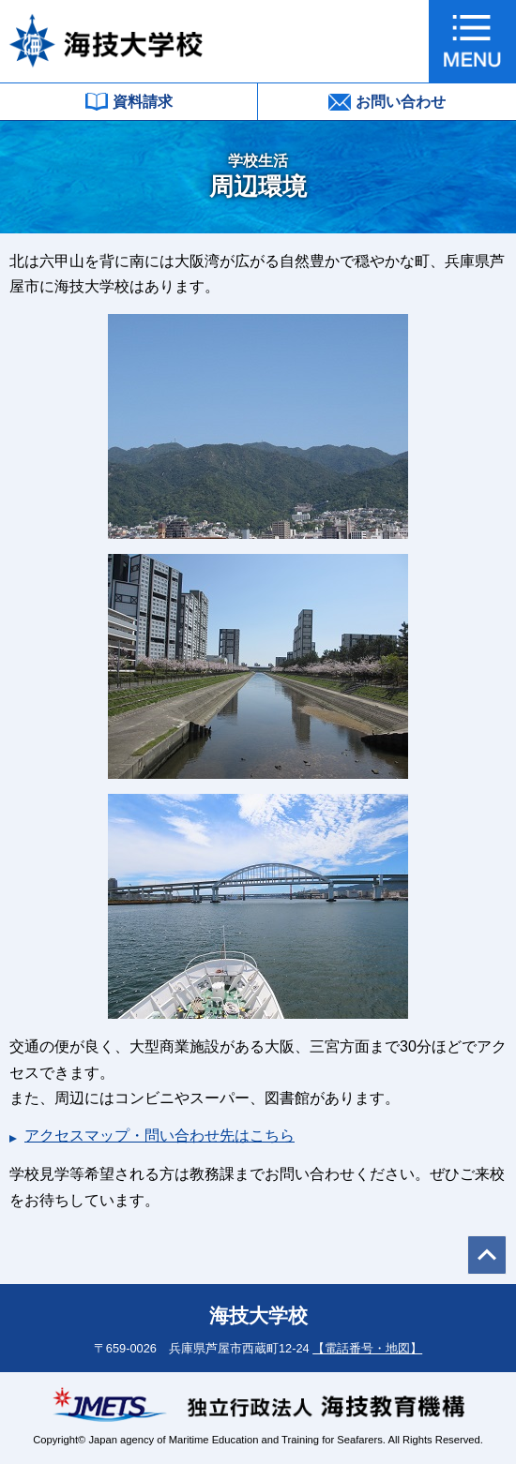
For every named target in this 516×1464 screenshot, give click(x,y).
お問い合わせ (387, 102)
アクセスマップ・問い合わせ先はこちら (159, 1135)
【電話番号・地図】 (367, 1348)
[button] (472, 41)
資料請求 (129, 102)
